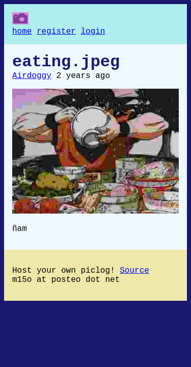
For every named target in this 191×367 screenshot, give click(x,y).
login (92, 32)
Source (134, 280)
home (22, 32)
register (56, 32)
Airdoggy (31, 82)
